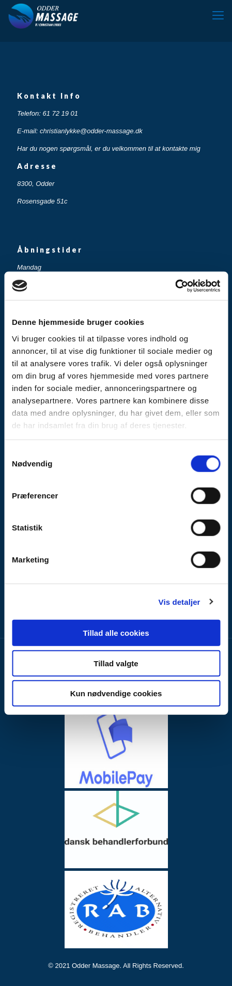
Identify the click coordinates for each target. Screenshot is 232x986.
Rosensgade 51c (42, 201)
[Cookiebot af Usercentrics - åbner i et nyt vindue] (175, 285)
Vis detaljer (179, 601)
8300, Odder (35, 183)
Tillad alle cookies (116, 633)
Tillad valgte (116, 663)
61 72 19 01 (60, 113)
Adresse (37, 166)
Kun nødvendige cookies (116, 693)
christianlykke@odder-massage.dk (91, 131)
